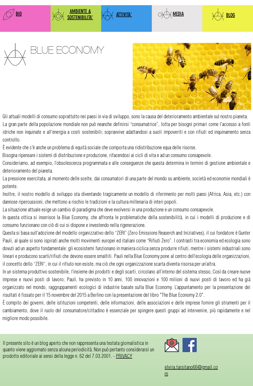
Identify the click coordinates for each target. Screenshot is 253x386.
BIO (19, 14)
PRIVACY (124, 356)
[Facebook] (190, 345)
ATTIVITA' (124, 14)
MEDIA (178, 14)
